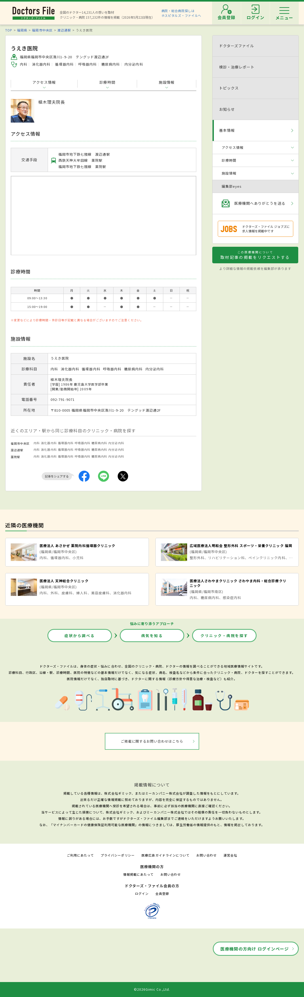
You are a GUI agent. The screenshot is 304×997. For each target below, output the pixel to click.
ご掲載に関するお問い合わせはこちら (152, 741)
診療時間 (107, 82)
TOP (8, 30)
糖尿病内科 (99, 443)
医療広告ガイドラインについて (165, 855)
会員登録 (162, 893)
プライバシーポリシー (118, 855)
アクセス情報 (44, 82)
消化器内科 (49, 443)
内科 (37, 443)
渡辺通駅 (64, 30)
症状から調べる (79, 635)
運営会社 (230, 855)
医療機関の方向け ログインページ (254, 949)
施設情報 (167, 82)
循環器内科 (66, 443)
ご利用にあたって (80, 855)
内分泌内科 (116, 443)
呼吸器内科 (82, 443)
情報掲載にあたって (138, 874)
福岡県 (22, 30)
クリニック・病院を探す (224, 635)
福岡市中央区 (42, 30)
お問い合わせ (206, 855)
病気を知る (152, 635)
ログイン (142, 893)
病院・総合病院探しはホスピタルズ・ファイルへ (181, 13)
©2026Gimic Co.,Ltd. (152, 989)
